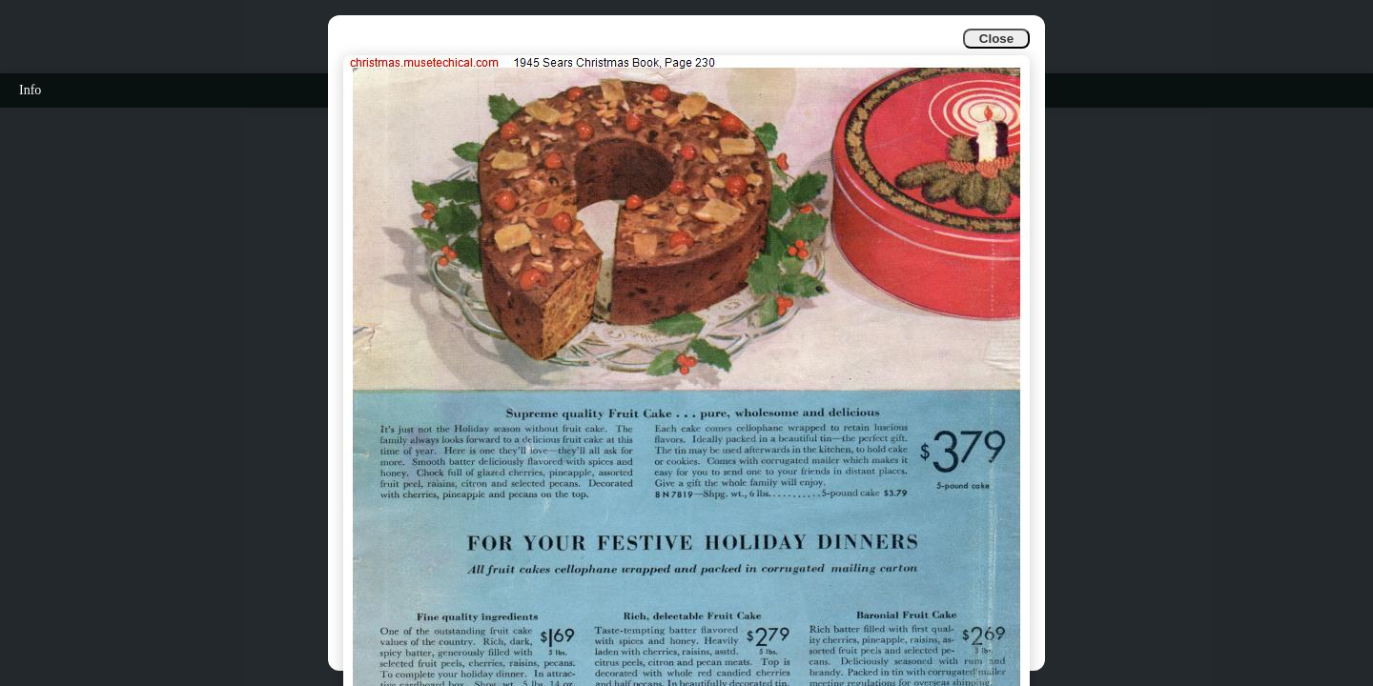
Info (30, 90)
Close (996, 38)
